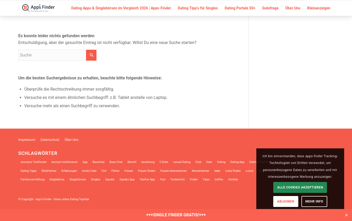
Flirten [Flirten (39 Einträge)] (115, 171)
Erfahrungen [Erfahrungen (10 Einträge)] (69, 171)
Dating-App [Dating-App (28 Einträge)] (237, 162)
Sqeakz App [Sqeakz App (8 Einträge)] (127, 179)
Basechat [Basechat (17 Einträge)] (99, 162)
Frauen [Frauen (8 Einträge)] (128, 171)
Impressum (26, 140)
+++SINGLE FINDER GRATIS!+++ (176, 214)
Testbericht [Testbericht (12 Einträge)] (177, 179)
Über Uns (71, 140)
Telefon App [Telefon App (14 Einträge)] (147, 179)
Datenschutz (49, 140)
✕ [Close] (346, 215)
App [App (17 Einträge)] (85, 162)
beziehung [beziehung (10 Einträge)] (147, 162)
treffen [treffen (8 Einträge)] (219, 179)
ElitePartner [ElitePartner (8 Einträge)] (49, 171)
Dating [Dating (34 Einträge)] (221, 162)
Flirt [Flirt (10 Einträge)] (103, 171)
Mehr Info (314, 201)
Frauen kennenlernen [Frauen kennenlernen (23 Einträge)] (173, 171)
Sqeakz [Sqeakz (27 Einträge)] (110, 179)
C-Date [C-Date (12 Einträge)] (164, 162)
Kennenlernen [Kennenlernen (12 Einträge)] (200, 171)
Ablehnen (285, 201)
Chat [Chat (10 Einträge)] (198, 162)
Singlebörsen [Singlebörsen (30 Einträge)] (77, 179)
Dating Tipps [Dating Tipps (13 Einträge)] (29, 171)
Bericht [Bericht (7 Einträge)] (132, 162)
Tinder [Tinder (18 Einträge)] (194, 179)
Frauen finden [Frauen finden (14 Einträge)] (146, 171)
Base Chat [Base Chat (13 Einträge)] (116, 162)
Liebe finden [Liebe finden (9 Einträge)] (233, 171)
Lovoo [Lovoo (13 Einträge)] (249, 171)
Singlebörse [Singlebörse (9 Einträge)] (57, 179)
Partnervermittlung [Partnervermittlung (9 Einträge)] (33, 179)
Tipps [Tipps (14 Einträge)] (206, 179)
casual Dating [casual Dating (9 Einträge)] (182, 162)
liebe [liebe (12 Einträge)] (217, 171)
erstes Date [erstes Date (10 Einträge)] (89, 171)
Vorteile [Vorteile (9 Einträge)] (233, 179)
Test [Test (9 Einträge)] (162, 179)
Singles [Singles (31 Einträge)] (95, 179)
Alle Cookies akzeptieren (300, 187)
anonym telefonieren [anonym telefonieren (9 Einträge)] (65, 162)
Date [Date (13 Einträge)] (209, 162)
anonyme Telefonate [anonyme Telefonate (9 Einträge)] (34, 162)
